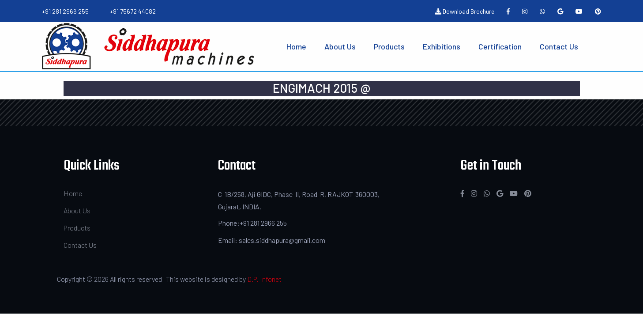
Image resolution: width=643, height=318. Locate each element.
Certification (500, 46)
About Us (340, 46)
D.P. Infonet (264, 279)
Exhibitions (441, 46)
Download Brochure (464, 11)
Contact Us (559, 46)
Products (389, 46)
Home (296, 46)
